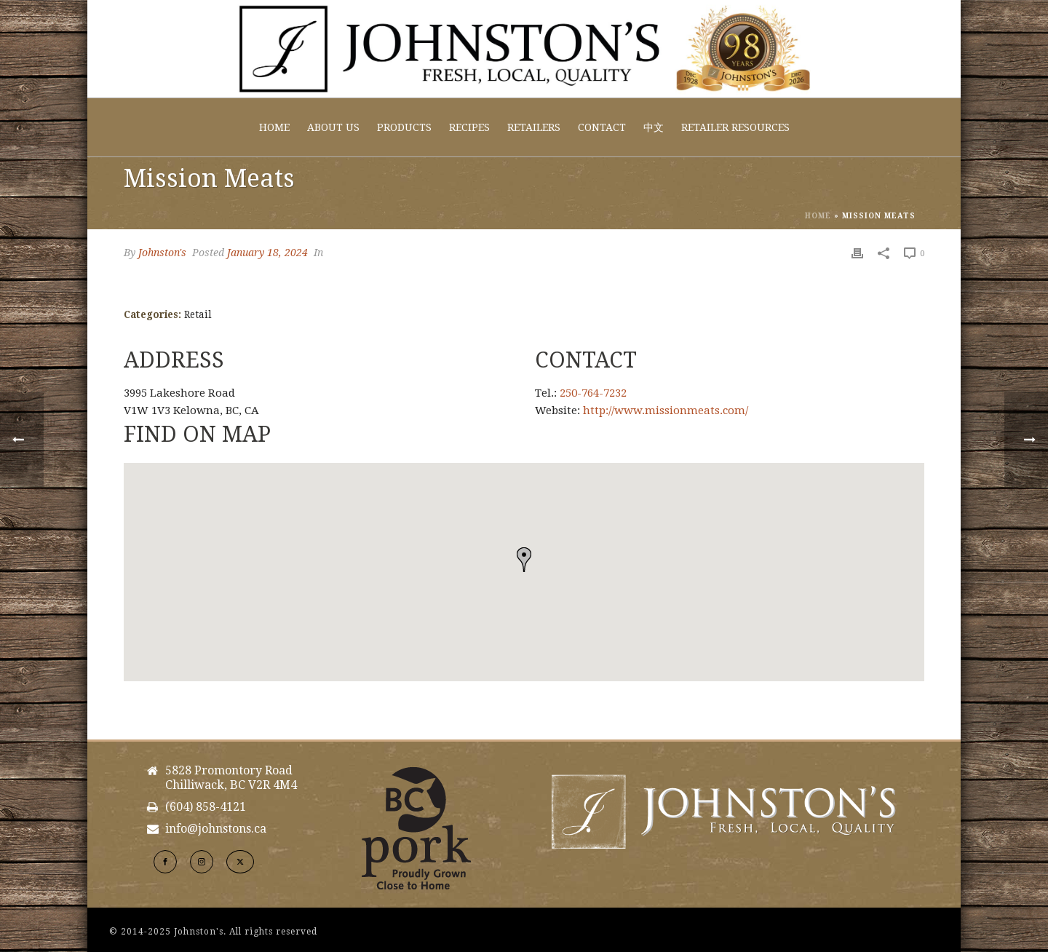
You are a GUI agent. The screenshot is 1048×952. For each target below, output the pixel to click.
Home (274, 127)
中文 (653, 127)
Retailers (533, 127)
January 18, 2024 (267, 252)
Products (404, 127)
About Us (333, 127)
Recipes (469, 127)
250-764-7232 (593, 393)
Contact (602, 127)
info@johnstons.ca (215, 829)
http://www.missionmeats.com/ (665, 410)
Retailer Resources (735, 127)
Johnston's (162, 252)
